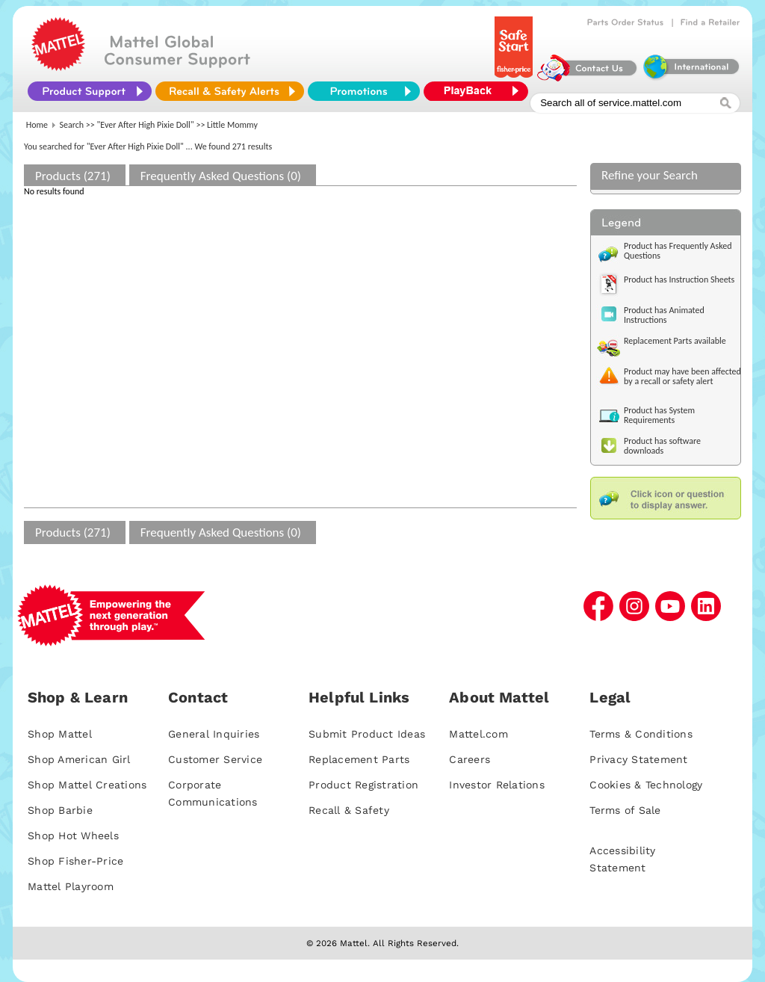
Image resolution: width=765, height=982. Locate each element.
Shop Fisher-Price (75, 861)
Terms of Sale (624, 810)
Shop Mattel (60, 734)
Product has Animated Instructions (664, 315)
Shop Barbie (60, 810)
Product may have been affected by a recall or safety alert (682, 376)
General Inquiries (213, 734)
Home (37, 125)
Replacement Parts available (675, 341)
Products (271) (73, 176)
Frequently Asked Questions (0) (220, 176)
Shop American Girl (79, 759)
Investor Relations (497, 785)
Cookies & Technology (645, 785)
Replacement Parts (359, 759)
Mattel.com (478, 734)
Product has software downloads (662, 446)
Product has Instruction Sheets (679, 279)
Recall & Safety (349, 810)
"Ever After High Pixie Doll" (145, 125)
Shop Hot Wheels (73, 836)
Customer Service (215, 759)
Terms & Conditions (641, 734)
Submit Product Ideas (367, 734)
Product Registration (363, 785)
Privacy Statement (638, 759)
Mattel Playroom (71, 886)
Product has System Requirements (659, 415)
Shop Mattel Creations (87, 785)
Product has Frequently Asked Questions (678, 251)
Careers (469, 759)
